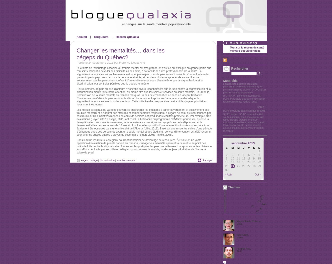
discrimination (107, 160)
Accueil (82, 36)
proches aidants (231, 92)
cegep (84, 160)
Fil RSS (232, 60)
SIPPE (226, 114)
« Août (228, 174)
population (252, 84)
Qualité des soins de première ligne (244, 204)
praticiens (241, 86)
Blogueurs (101, 36)
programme (247, 92)
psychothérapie (232, 98)
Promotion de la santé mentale (242, 201)
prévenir (247, 89)
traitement (252, 122)
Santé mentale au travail (239, 206)
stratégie (251, 117)
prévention (259, 89)
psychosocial (254, 95)
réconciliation (258, 98)
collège (94, 160)
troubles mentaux (126, 160)
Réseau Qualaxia (127, 36)
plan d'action (230, 84)
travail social (229, 125)
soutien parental (231, 117)
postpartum (229, 86)
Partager (207, 160)
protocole (242, 95)
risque (254, 101)
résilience (237, 101)
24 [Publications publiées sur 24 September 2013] (232, 166)
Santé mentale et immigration (241, 211)
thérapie (234, 119)
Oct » (258, 174)
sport (243, 117)
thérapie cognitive (248, 119)
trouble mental (244, 125)
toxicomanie (229, 122)
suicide (260, 117)
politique (241, 84)
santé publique (248, 110)
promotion (229, 95)
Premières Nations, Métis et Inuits (243, 199)
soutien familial (254, 114)
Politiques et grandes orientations (243, 196)
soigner (235, 114)
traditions (241, 122)
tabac (226, 119)
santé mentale (240, 106)
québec (246, 98)
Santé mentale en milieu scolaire (243, 209)
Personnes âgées (235, 194)
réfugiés (227, 101)
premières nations (232, 89)
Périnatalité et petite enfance (241, 191)
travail (261, 122)
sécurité (261, 110)
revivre (246, 101)
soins (242, 114)
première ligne (254, 86)
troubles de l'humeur (242, 128)
